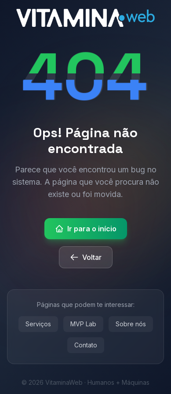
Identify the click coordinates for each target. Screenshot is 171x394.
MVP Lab (83, 324)
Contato (85, 345)
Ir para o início (85, 228)
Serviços (38, 324)
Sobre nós (131, 324)
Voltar (86, 257)
